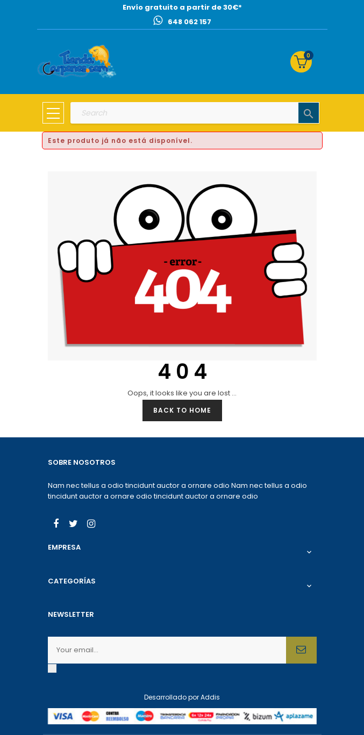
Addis (210, 697)
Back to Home (182, 410)
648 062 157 (189, 22)
